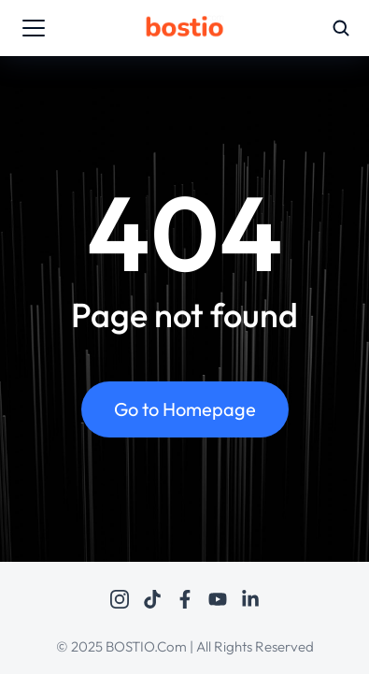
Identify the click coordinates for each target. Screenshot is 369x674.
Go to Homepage (185, 409)
